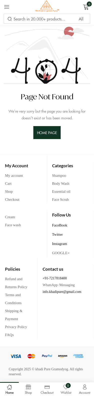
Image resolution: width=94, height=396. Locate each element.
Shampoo (59, 176)
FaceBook (59, 225)
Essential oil (61, 192)
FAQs (9, 335)
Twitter (57, 234)
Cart (8, 184)
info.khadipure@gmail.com (62, 292)
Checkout (12, 199)
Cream (10, 217)
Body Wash (60, 184)
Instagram (59, 244)
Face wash (13, 225)
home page (47, 132)
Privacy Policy (16, 327)
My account (14, 176)
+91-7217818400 (55, 278)
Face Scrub (60, 199)
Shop (9, 192)
